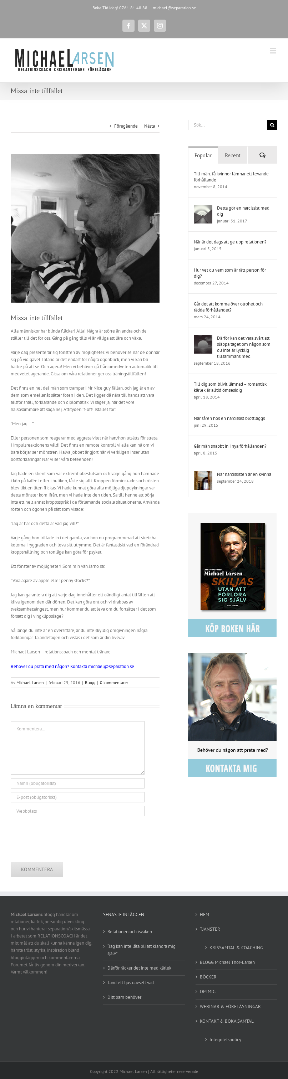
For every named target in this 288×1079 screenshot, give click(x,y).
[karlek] (85, 228)
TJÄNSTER (210, 929)
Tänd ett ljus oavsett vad (130, 983)
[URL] (78, 811)
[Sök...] (227, 125)
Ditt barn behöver (124, 997)
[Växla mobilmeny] (273, 51)
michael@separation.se (174, 7)
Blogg (90, 682)
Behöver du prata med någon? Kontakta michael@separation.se (72, 666)
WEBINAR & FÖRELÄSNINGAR (230, 1006)
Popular (203, 155)
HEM (204, 914)
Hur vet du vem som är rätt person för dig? (230, 273)
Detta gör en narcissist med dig (243, 211)
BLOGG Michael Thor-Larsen (227, 962)
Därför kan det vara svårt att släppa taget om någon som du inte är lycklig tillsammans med (244, 347)
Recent (233, 155)
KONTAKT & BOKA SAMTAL (227, 1021)
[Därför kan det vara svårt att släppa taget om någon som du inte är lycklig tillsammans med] (203, 338)
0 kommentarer (114, 682)
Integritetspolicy (225, 1040)
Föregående (126, 126)
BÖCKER (208, 977)
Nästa (149, 126)
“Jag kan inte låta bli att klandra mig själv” (141, 949)
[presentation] (65, 837)
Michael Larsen (30, 682)
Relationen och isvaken (129, 932)
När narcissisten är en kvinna (244, 474)
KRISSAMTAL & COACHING (236, 948)
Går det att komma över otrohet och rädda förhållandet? (228, 307)
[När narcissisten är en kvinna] (203, 475)
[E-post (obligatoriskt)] (78, 797)
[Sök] (272, 125)
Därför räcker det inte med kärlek (139, 968)
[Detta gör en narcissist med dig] (203, 208)
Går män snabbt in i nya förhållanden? (230, 446)
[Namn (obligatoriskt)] (78, 783)
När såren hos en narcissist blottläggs (229, 418)
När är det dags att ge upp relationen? (230, 242)
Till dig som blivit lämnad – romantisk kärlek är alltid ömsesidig (230, 387)
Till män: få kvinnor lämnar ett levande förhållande (231, 177)
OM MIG (208, 991)
